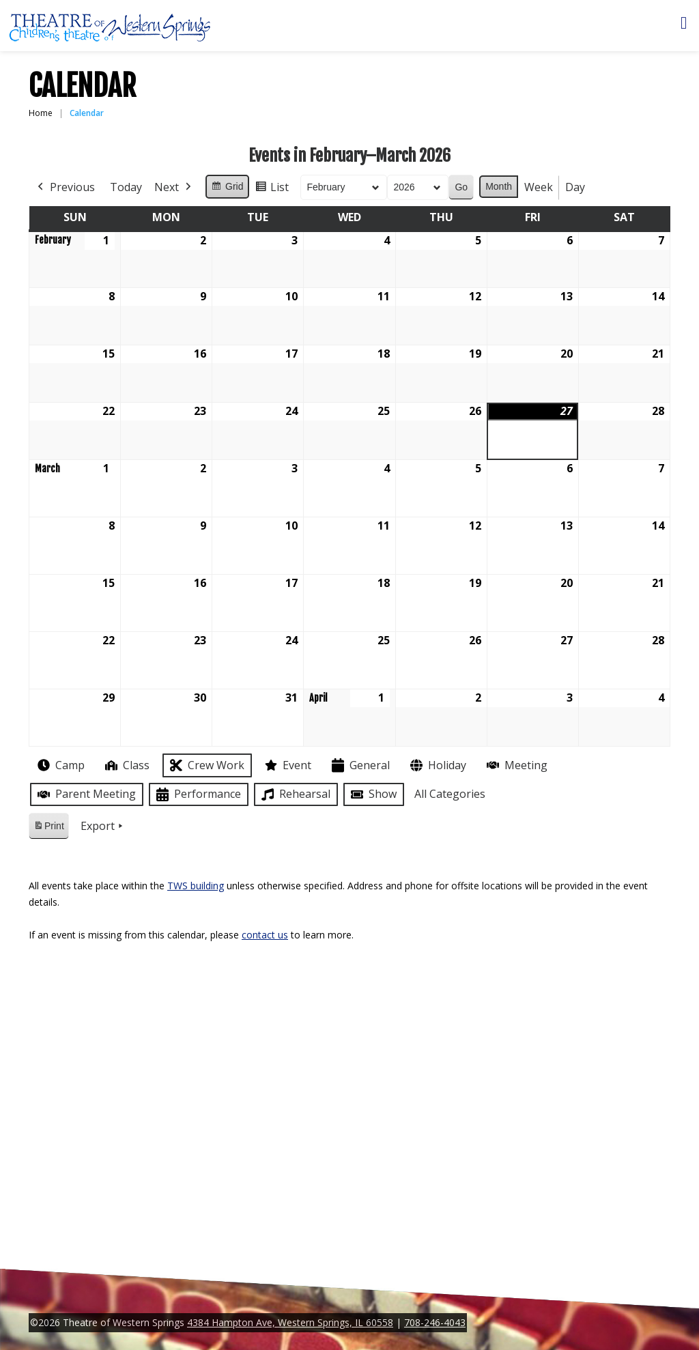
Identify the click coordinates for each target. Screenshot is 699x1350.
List (272, 189)
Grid (227, 188)
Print (48, 828)
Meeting (515, 765)
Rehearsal (294, 794)
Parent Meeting (85, 794)
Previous (65, 187)
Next (174, 187)
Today (126, 187)
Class (125, 765)
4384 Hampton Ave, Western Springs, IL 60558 (290, 1322)
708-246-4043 (435, 1322)
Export (103, 826)
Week (538, 187)
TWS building (195, 885)
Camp (60, 765)
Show (372, 794)
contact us (265, 934)
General (359, 765)
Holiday (437, 765)
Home (41, 113)
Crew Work (205, 765)
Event (286, 765)
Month (498, 186)
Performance (197, 795)
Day (575, 187)
